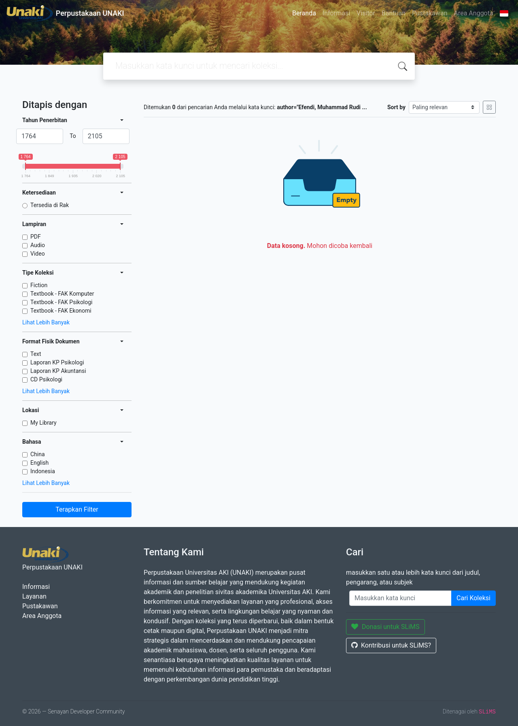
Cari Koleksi (473, 598)
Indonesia (42, 471)
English (39, 462)
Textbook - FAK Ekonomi (60, 310)
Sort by (396, 107)
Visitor (366, 13)
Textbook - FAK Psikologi (61, 302)
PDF (35, 236)
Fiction (38, 285)
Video (37, 253)
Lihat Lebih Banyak (46, 322)
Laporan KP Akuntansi (58, 371)
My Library (43, 422)
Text (35, 354)
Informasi (336, 13)
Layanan (34, 596)
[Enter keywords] (400, 598)
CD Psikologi (46, 379)
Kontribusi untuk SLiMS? (391, 645)
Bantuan (393, 13)
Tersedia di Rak (49, 205)
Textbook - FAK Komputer (62, 293)
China (37, 454)
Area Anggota (473, 13)
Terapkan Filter (76, 509)
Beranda (304, 13)
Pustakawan (429, 13)
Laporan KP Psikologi (57, 362)
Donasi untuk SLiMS (385, 627)
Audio (37, 245)
